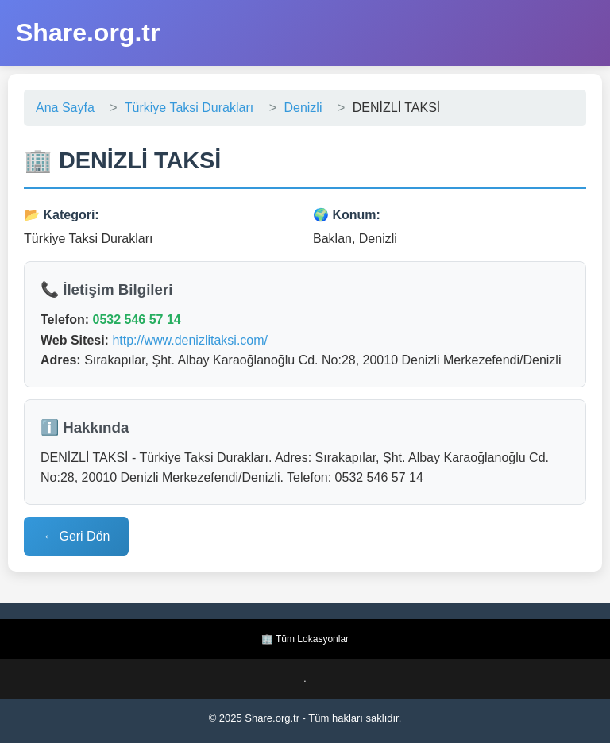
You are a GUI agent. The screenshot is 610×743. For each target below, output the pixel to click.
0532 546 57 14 (136, 319)
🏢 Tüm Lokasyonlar (305, 639)
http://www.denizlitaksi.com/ (190, 340)
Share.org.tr (88, 32)
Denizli (303, 107)
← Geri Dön (76, 536)
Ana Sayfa (65, 107)
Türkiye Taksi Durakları (189, 107)
